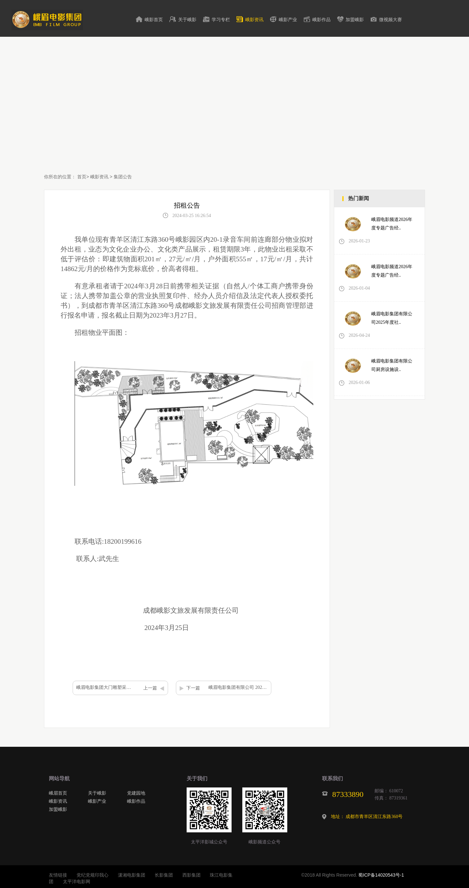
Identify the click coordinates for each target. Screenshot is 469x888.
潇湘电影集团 (131, 875)
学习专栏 (221, 19)
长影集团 (164, 875)
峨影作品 (321, 19)
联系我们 (332, 778)
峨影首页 (154, 19)
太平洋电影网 (76, 881)
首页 (81, 176)
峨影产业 (288, 19)
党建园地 (136, 793)
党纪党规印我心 (92, 875)
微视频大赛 (390, 19)
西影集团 (191, 875)
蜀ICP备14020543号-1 (381, 875)
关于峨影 (187, 19)
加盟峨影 (355, 19)
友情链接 (58, 875)
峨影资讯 (254, 19)
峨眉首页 (58, 793)
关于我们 (197, 778)
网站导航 (59, 778)
